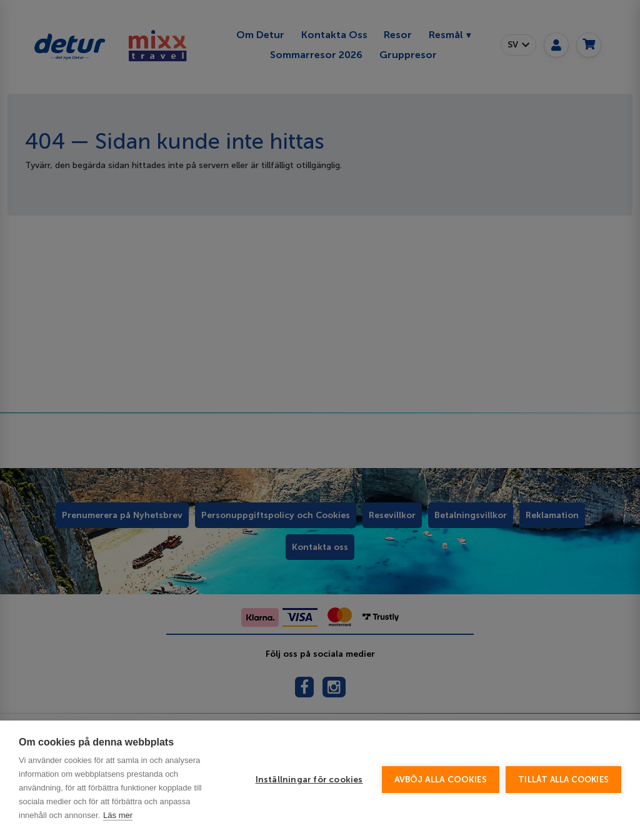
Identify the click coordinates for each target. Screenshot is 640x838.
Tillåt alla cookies (563, 779)
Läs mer (117, 815)
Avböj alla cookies (441, 779)
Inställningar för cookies (309, 779)
